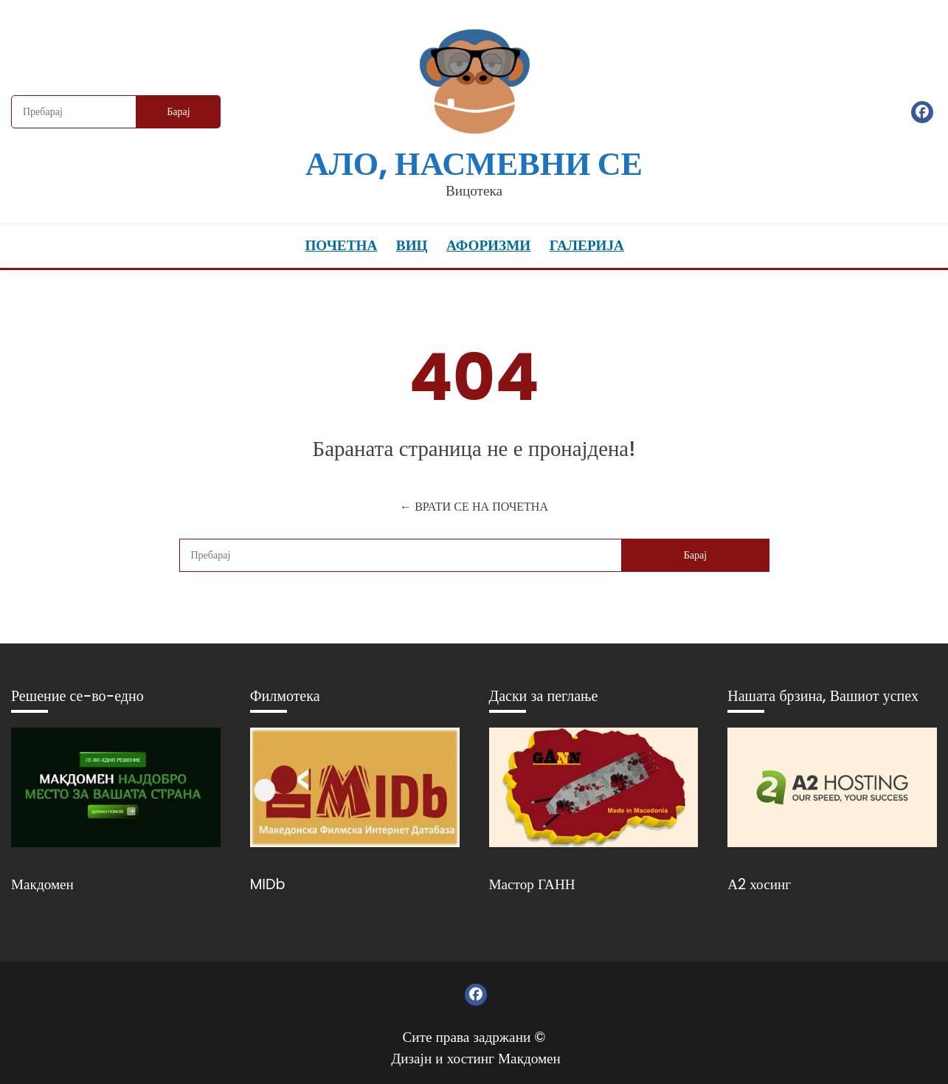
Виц (412, 245)
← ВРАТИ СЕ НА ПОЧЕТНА (474, 506)
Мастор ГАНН (532, 884)
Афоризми (488, 245)
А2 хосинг (759, 884)
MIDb (268, 884)
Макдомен (42, 884)
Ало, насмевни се (474, 163)
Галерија (587, 245)
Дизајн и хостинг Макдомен (476, 1059)
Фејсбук (922, 112)
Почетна (341, 245)
